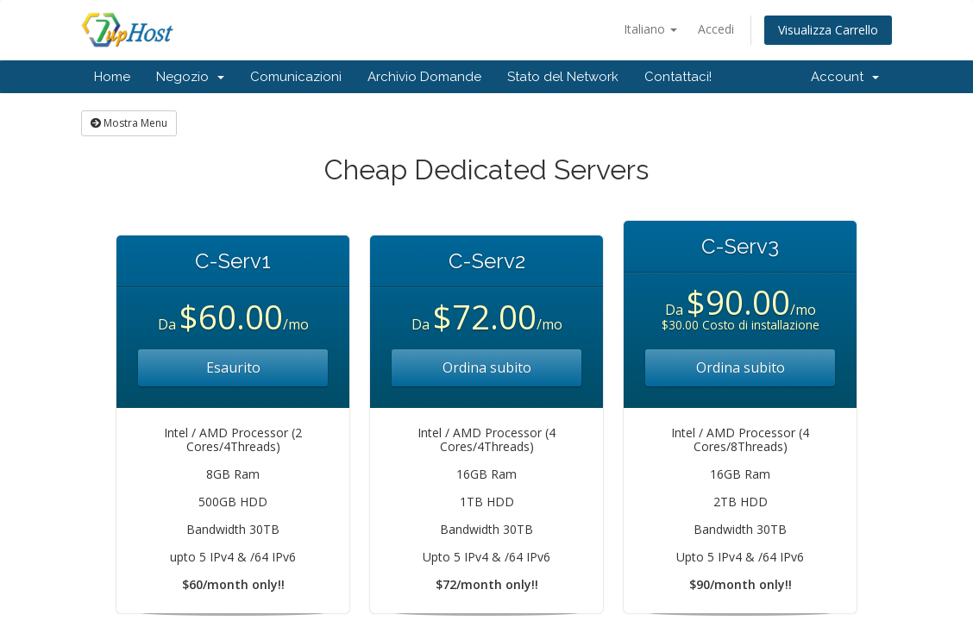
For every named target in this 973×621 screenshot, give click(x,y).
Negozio (190, 77)
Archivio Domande (424, 77)
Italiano (650, 29)
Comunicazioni (296, 77)
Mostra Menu (129, 123)
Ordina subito (487, 367)
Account (845, 77)
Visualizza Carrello (828, 30)
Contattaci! (678, 77)
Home (112, 77)
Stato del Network (562, 77)
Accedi (716, 29)
